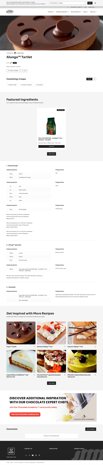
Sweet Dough (13, 85)
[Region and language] (67, 3)
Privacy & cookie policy (30, 462)
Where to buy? (79, 448)
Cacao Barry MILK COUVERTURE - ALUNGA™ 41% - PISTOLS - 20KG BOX (33, 269)
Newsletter (53, 448)
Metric (89, 79)
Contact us (28, 448)
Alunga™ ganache (27, 85)
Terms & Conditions (19, 462)
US (94, 79)
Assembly (40, 85)
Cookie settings (40, 462)
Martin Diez (20, 53)
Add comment (91, 429)
